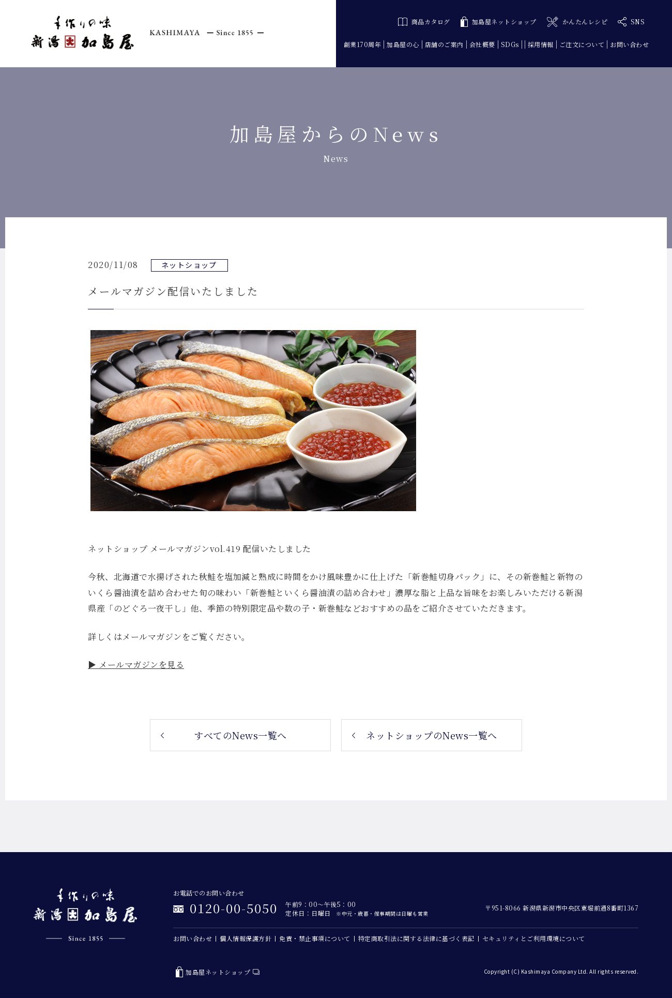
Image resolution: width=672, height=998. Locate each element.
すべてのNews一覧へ (240, 735)
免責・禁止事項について (314, 938)
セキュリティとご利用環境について (533, 938)
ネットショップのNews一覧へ (431, 735)
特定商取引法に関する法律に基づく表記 (416, 938)
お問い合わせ (629, 44)
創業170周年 (362, 44)
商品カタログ (424, 21)
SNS (631, 21)
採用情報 (541, 44)
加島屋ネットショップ (499, 22)
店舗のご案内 (444, 44)
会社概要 (482, 44)
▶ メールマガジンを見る (136, 665)
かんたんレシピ (577, 22)
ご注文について (582, 44)
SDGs (510, 44)
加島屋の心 (403, 44)
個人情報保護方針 (245, 938)
